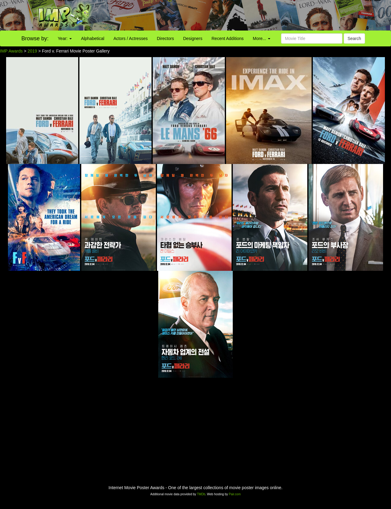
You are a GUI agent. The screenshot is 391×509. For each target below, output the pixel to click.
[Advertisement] (244, 15)
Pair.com (235, 494)
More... (261, 38)
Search (354, 38)
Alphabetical (92, 38)
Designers (192, 38)
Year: (65, 38)
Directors (165, 38)
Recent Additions (228, 38)
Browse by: (35, 38)
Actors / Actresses (130, 38)
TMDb (201, 494)
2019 (32, 51)
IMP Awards (11, 51)
